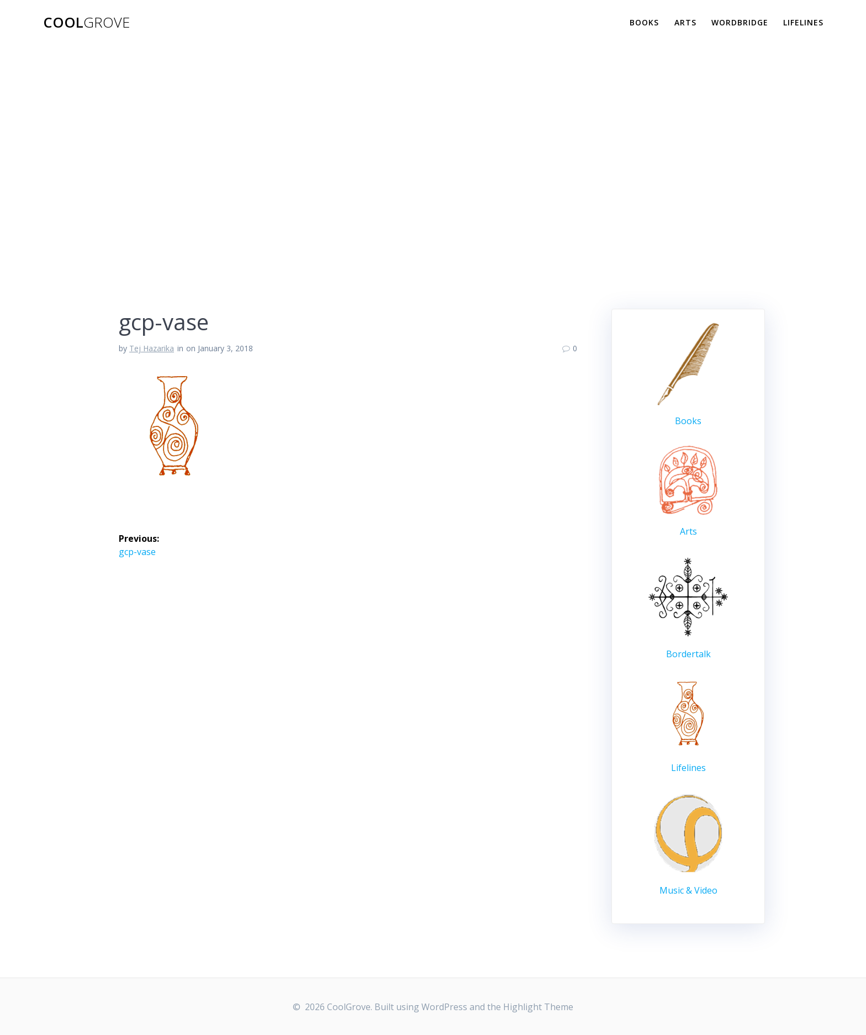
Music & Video (688, 890)
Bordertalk (688, 654)
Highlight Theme (538, 1007)
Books (644, 22)
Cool (86, 22)
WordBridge (739, 22)
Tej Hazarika (151, 348)
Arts (685, 22)
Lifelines (803, 22)
